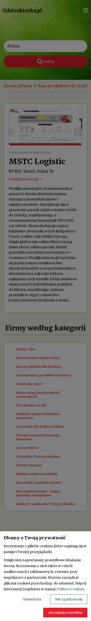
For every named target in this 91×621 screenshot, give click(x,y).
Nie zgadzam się (68, 599)
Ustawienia (32, 599)
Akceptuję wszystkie (65, 612)
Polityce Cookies (70, 589)
